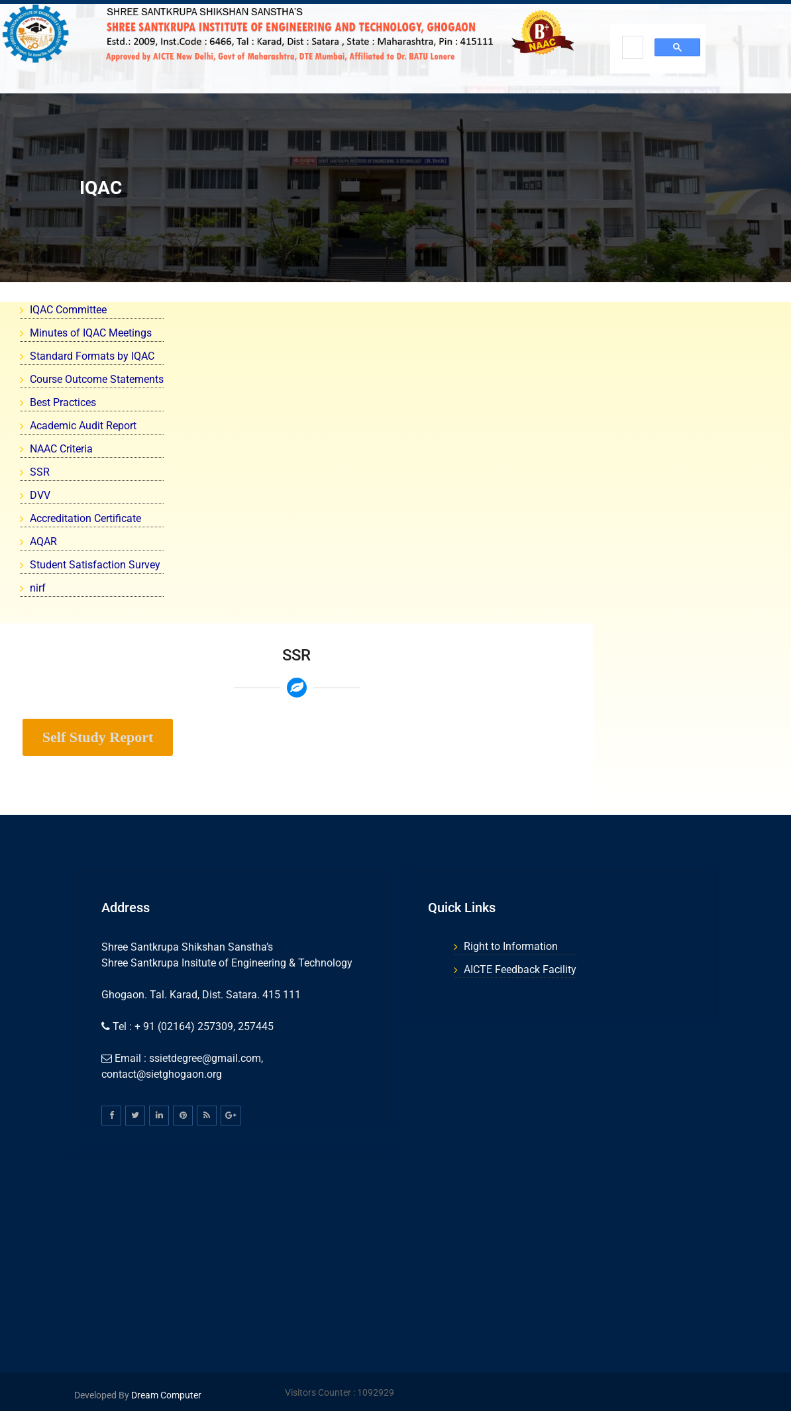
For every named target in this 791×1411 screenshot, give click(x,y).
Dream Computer (165, 1395)
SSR (40, 472)
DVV (40, 495)
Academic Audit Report (83, 425)
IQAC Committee (68, 309)
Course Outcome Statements (97, 379)
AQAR (43, 541)
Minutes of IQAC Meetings (91, 333)
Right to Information (511, 946)
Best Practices (63, 402)
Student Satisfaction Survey (95, 564)
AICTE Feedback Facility (520, 969)
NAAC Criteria (61, 449)
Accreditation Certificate (85, 518)
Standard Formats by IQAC (92, 356)
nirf (38, 588)
